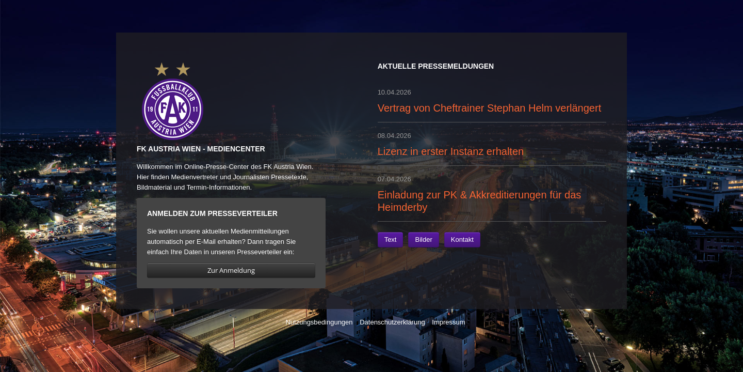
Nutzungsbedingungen (318, 322)
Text (390, 239)
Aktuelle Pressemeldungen (436, 66)
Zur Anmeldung (231, 270)
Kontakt (462, 239)
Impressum (448, 322)
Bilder (423, 239)
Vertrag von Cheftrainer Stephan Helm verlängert (490, 108)
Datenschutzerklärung (392, 322)
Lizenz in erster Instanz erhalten (451, 151)
